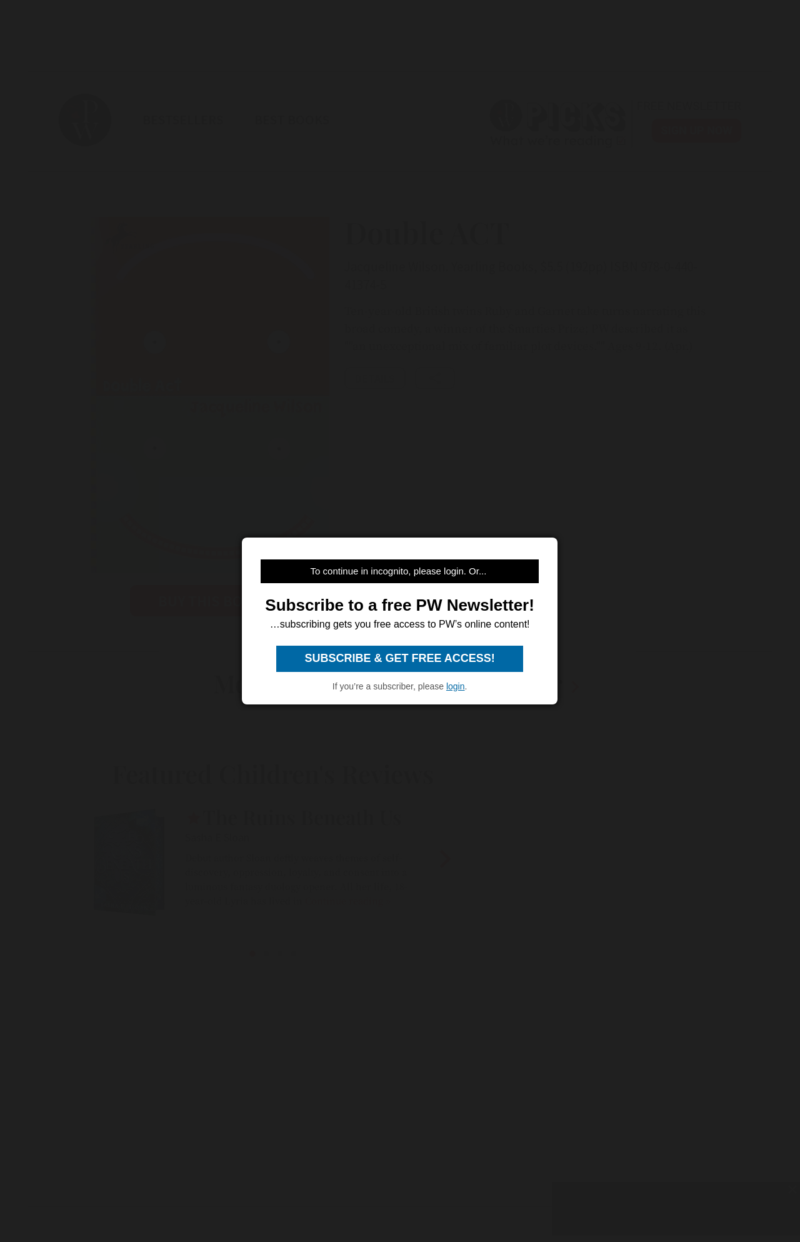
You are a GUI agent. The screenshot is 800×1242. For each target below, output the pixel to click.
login (455, 686)
